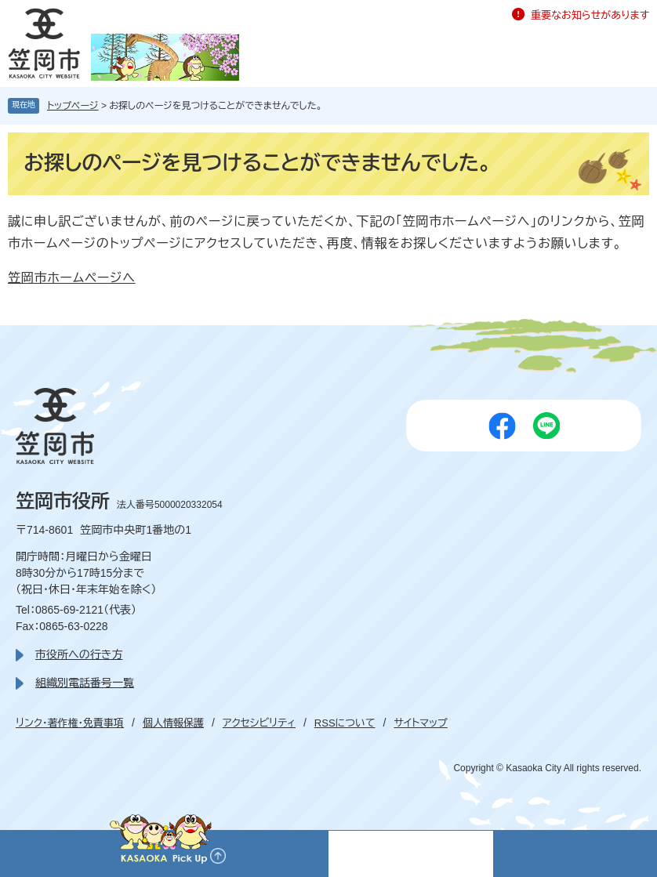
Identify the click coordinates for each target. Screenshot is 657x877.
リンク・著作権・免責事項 (70, 723)
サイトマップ (420, 723)
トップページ (73, 105)
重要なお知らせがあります (590, 15)
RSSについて (345, 723)
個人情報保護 (173, 723)
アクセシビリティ (259, 723)
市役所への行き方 (78, 654)
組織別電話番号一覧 (84, 682)
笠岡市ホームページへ (72, 277)
